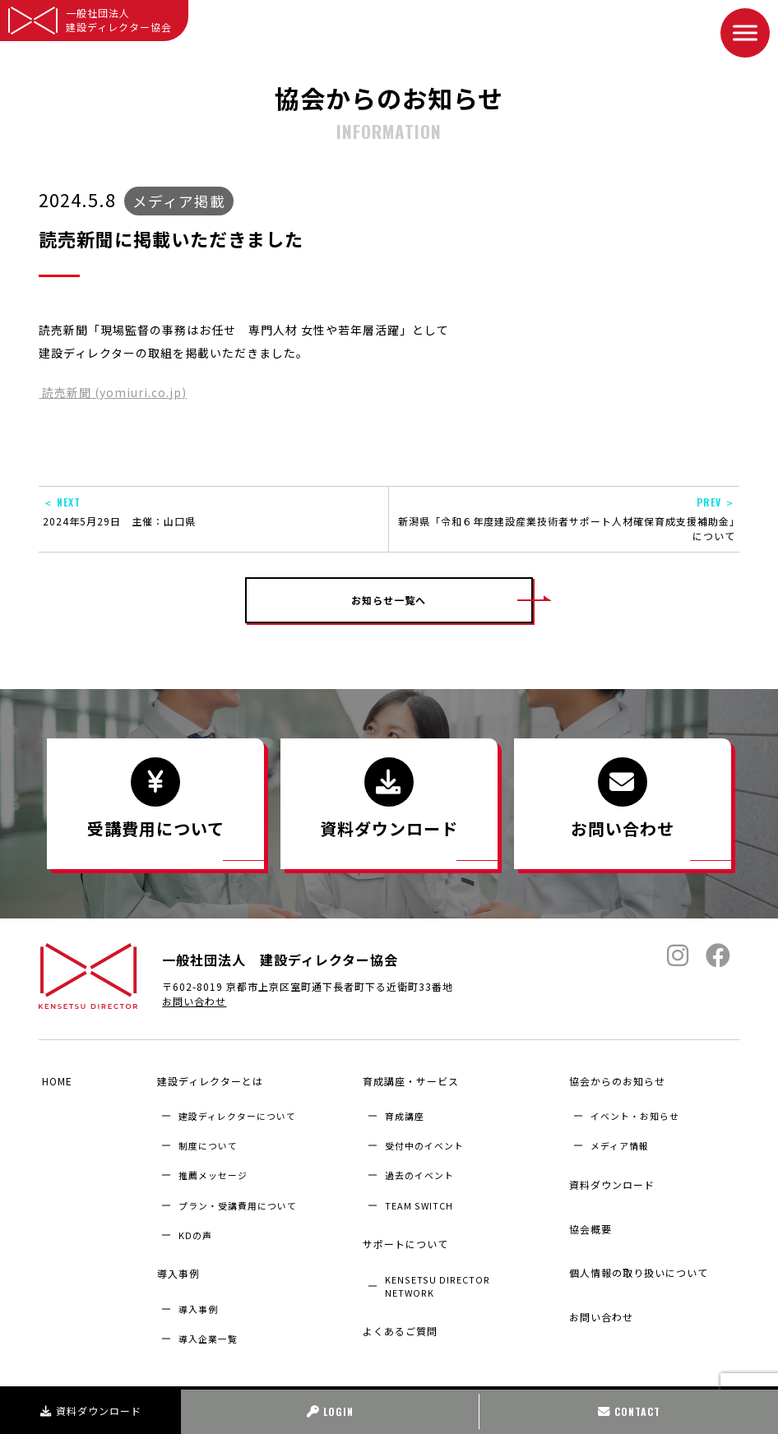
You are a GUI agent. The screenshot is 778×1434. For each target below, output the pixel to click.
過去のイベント (419, 1169)
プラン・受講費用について (237, 1198)
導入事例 (175, 1262)
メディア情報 (619, 1139)
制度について (208, 1139)
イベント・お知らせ (634, 1110)
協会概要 (587, 1204)
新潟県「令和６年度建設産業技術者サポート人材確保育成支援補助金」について (564, 519)
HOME (54, 1081)
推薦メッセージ (213, 1169)
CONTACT (629, 1411)
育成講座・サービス (408, 1081)
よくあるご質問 (397, 1307)
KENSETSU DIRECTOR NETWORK (437, 1267)
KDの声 (195, 1228)
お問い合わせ (194, 1010)
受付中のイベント (424, 1139)
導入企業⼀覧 (208, 1320)
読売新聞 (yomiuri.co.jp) (113, 392)
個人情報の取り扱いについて (635, 1236)
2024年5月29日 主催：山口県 (213, 511)
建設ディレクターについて (237, 1110)
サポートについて (403, 1231)
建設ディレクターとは (207, 1081)
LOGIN (330, 1411)
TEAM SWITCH (419, 1198)
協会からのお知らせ (614, 1081)
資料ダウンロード (90, 1411)
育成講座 (404, 1110)
